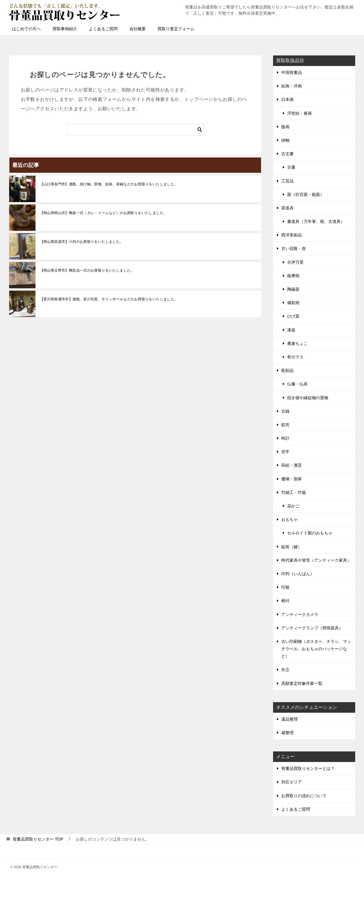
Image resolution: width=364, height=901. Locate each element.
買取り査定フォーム (176, 28)
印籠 (285, 587)
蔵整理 (287, 732)
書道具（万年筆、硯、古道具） (316, 221)
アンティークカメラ (299, 614)
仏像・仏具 (297, 384)
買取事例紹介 (65, 28)
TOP (38, 839)
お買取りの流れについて (303, 795)
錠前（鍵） (291, 546)
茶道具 (287, 208)
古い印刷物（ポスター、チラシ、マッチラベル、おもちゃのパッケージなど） (316, 648)
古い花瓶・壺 (293, 248)
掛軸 (285, 140)
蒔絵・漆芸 (291, 465)
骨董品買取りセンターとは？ (308, 768)
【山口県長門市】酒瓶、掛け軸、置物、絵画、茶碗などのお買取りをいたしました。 (109, 184)
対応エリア (291, 782)
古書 (291, 167)
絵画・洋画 (291, 86)
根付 (285, 600)
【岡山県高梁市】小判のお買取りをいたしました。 (81, 242)
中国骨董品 (291, 72)
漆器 (291, 330)
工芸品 (287, 181)
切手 (285, 451)
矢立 (285, 669)
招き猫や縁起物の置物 (307, 397)
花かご (293, 506)
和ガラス (295, 357)
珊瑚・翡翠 (291, 479)
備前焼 (293, 302)
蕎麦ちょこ (297, 343)
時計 (285, 438)
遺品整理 (289, 719)
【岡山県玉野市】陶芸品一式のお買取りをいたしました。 (87, 270)
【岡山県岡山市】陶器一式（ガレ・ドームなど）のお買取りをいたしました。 (103, 213)
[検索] (135, 130)
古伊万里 (295, 262)
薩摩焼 (293, 275)
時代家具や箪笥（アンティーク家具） (316, 560)
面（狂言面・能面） (305, 194)
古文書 (287, 153)
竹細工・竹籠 (293, 492)
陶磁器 (293, 289)
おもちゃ (289, 519)
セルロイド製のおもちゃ (309, 533)
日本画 (287, 99)
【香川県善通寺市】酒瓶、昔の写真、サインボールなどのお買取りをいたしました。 (109, 299)
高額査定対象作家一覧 (301, 683)
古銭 (285, 411)
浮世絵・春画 (299, 113)
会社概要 (137, 28)
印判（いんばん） (297, 573)
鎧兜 (285, 424)
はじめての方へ (26, 28)
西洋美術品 (291, 235)
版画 (285, 126)
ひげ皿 (293, 316)
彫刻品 (287, 370)
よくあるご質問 (103, 28)
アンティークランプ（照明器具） (312, 628)
